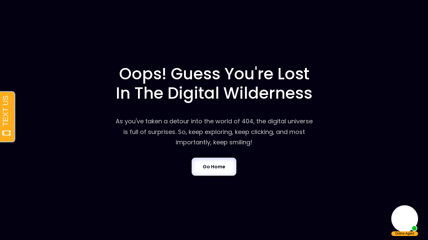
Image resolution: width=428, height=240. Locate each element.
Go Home (214, 166)
